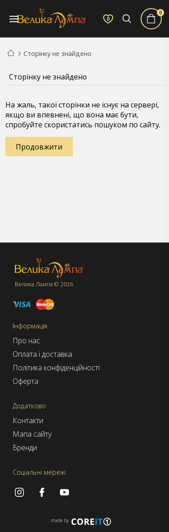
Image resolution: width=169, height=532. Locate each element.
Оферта (25, 381)
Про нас (26, 340)
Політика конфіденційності (56, 368)
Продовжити (39, 147)
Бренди (25, 448)
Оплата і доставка (42, 354)
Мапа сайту (32, 434)
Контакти (28, 420)
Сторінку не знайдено (57, 53)
